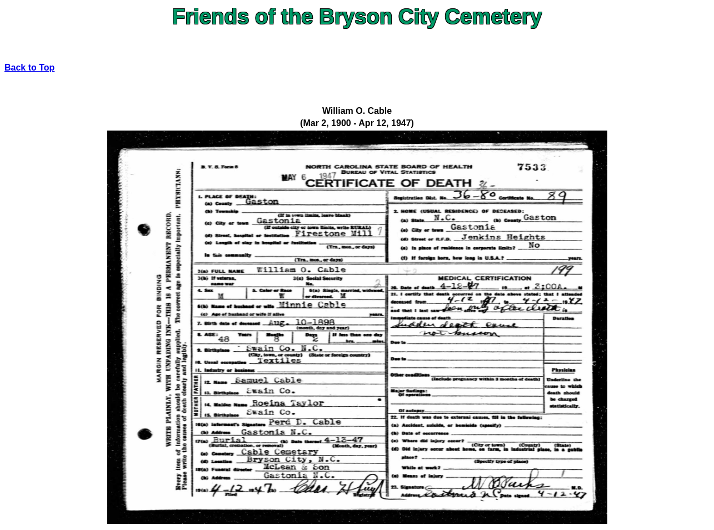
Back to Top (29, 67)
